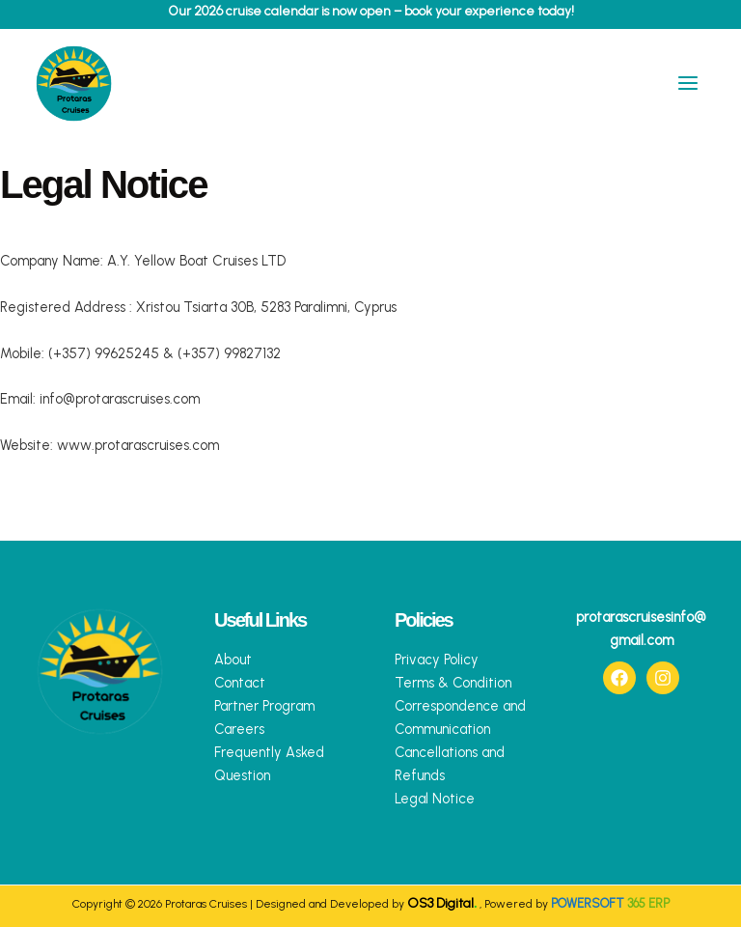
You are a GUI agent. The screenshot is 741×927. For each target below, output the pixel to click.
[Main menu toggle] (688, 89)
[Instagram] (662, 677)
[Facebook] (619, 677)
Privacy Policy (437, 659)
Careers (239, 729)
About (233, 659)
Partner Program (264, 706)
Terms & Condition (453, 682)
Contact (239, 682)
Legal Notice (435, 798)
